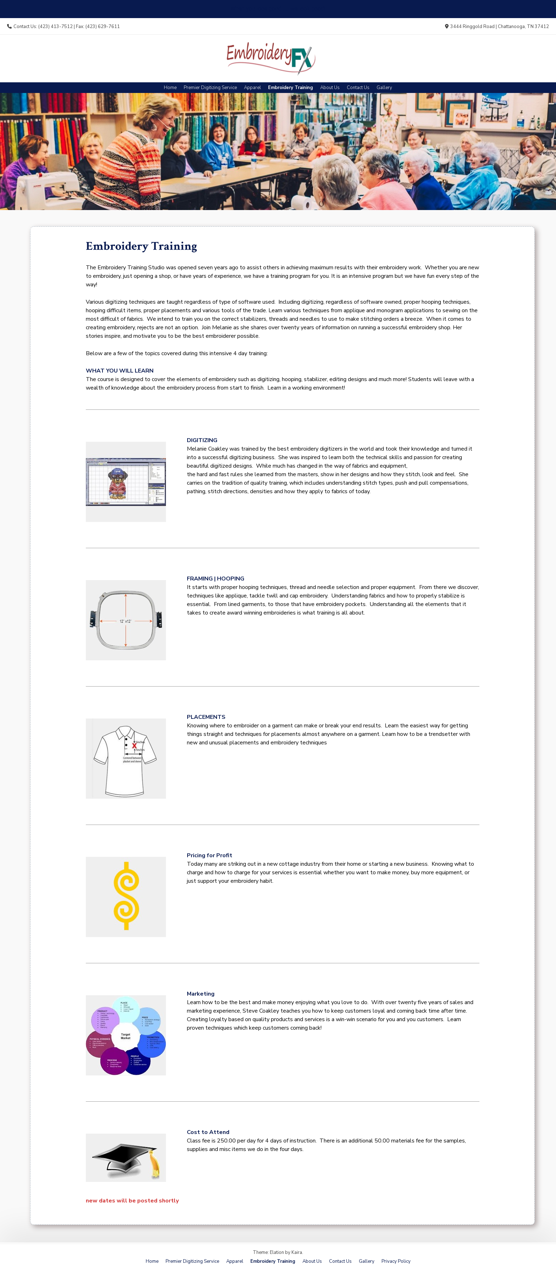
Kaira (296, 1252)
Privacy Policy (396, 1261)
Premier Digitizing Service (210, 87)
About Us (330, 87)
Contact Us (358, 87)
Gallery (384, 87)
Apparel (252, 87)
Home (170, 87)
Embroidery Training (290, 87)
